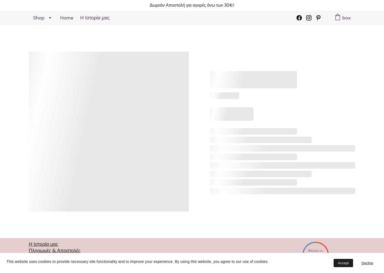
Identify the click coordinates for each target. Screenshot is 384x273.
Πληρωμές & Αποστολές (55, 250)
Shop (39, 18)
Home (66, 18)
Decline (367, 263)
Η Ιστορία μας (95, 18)
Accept (343, 263)
